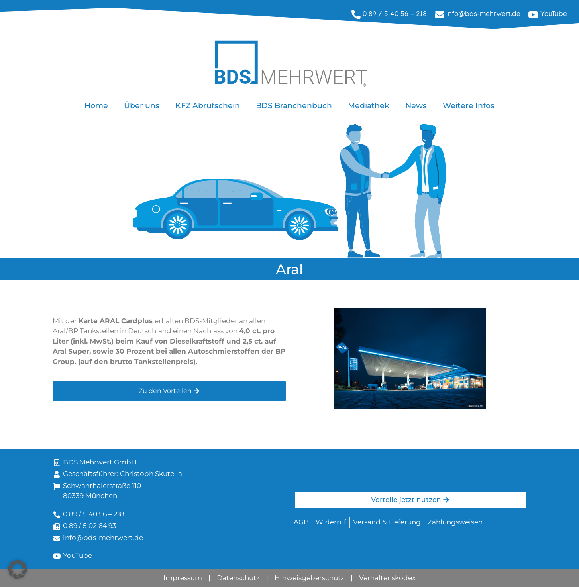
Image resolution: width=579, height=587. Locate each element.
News (416, 105)
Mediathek (368, 105)
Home (96, 105)
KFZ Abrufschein (207, 105)
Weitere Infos (469, 105)
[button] (17, 569)
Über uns (141, 105)
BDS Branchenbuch (294, 105)
